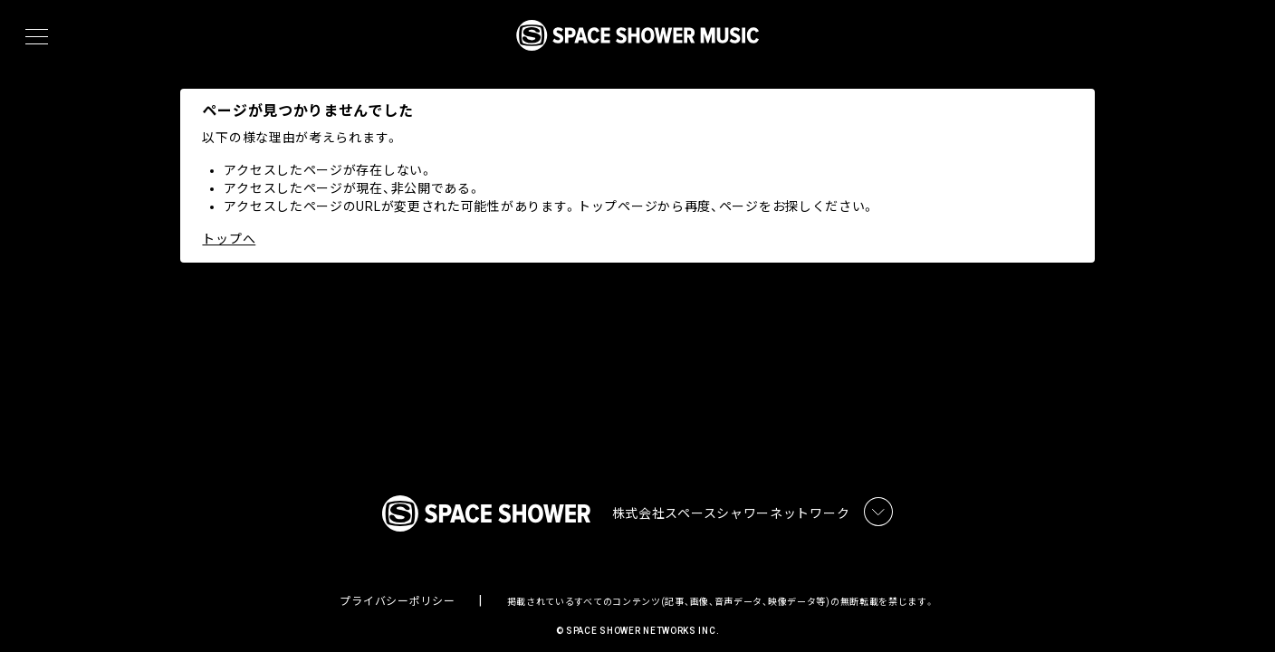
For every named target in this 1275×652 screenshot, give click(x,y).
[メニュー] (36, 37)
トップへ (229, 239)
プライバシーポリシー (397, 584)
